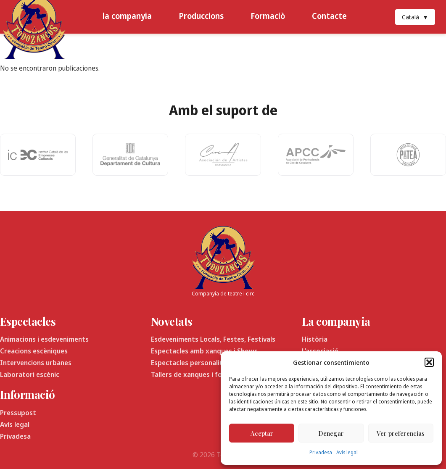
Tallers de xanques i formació (197, 374)
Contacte (329, 15)
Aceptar (262, 433)
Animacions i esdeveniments (44, 339)
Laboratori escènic (29, 374)
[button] (429, 362)
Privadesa (320, 452)
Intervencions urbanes (35, 362)
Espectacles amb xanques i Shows (204, 351)
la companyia (127, 15)
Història (314, 339)
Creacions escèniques (34, 351)
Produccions (201, 15)
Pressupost (18, 412)
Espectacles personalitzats (194, 362)
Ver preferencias (401, 433)
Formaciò (268, 15)
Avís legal (347, 452)
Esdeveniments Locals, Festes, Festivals (213, 339)
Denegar (331, 433)
